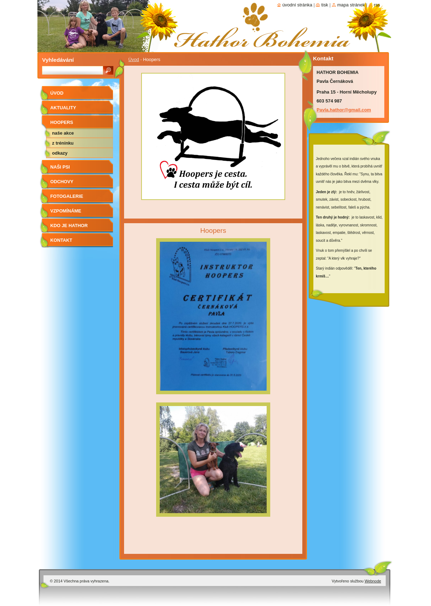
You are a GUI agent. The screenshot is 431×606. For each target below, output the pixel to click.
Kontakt (61, 240)
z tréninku (62, 143)
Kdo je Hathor (69, 225)
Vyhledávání (58, 60)
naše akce (63, 133)
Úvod (133, 59)
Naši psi (60, 167)
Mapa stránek (351, 4)
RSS (377, 4)
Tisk (324, 4)
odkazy (59, 153)
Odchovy (61, 181)
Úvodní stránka (297, 4)
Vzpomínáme (65, 211)
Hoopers (61, 122)
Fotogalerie (66, 196)
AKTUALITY (63, 107)
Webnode (373, 581)
